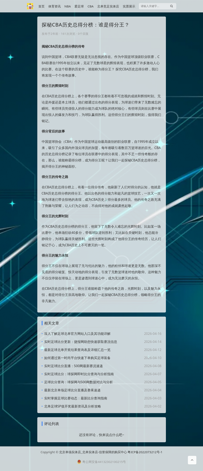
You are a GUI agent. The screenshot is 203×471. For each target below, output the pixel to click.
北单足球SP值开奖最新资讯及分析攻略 (72, 406)
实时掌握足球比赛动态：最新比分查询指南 (75, 398)
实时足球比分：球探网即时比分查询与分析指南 (79, 374)
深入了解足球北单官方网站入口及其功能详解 (77, 333)
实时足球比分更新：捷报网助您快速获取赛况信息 (80, 341)
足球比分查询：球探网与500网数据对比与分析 (78, 382)
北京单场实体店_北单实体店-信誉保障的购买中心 (93, 452)
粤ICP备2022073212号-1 (145, 452)
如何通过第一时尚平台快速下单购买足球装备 (77, 358)
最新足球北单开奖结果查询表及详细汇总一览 (77, 349)
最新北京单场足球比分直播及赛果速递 (72, 390)
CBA (91, 6)
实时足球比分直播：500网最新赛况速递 (73, 366)
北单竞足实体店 (108, 6)
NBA (67, 6)
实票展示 (129, 6)
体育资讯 (54, 6)
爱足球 (79, 6)
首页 (41, 6)
